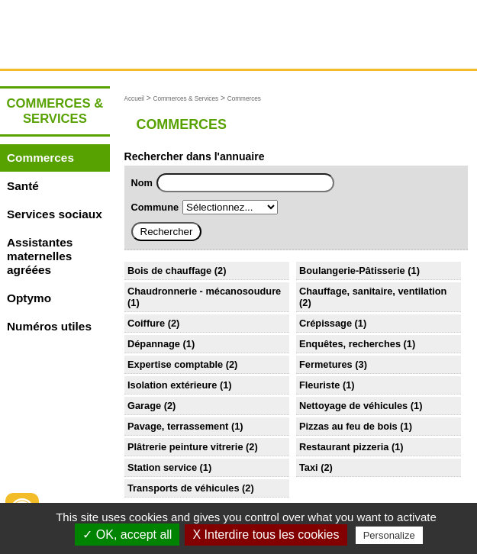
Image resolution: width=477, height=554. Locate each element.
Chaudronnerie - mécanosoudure (204, 291)
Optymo (29, 297)
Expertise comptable (175, 364)
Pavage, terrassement (177, 426)
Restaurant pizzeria (343, 447)
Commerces (40, 157)
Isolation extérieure (172, 385)
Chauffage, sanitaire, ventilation (372, 291)
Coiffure (146, 323)
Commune (155, 207)
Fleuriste (319, 385)
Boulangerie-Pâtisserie (352, 270)
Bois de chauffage (169, 270)
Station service (162, 467)
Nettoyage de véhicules (353, 405)
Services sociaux (54, 214)
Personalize (389, 535)
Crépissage (325, 323)
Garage (144, 405)
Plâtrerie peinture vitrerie (185, 447)
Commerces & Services (186, 98)
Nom (142, 182)
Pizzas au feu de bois (348, 426)
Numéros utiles (49, 326)
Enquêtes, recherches (350, 343)
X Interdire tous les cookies (265, 534)
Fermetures (326, 364)
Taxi (308, 467)
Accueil (134, 98)
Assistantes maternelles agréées (40, 256)
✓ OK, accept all (127, 534)
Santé (23, 185)
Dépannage (153, 343)
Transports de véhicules (183, 488)
